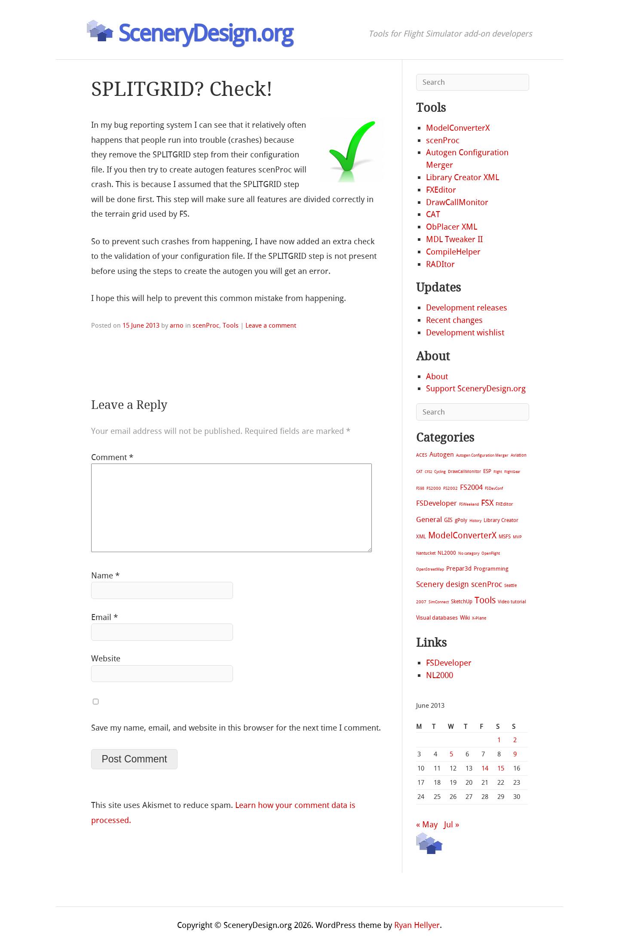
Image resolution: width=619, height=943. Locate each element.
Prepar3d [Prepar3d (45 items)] (459, 568)
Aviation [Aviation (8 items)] (519, 455)
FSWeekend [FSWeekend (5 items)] (469, 504)
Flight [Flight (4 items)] (497, 472)
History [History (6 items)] (475, 521)
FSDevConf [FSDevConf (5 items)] (494, 488)
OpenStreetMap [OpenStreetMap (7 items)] (430, 569)
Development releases (466, 308)
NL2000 (439, 675)
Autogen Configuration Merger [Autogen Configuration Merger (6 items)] (482, 455)
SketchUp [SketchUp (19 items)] (461, 602)
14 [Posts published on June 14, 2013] (484, 768)
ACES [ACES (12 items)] (421, 455)
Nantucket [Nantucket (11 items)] (425, 553)
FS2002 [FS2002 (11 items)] (450, 488)
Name (105, 576)
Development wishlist (465, 333)
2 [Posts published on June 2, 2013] (515, 740)
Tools (231, 325)
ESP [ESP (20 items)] (487, 471)
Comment (112, 457)
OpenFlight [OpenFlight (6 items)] (490, 553)
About (437, 376)
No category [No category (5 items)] (468, 553)
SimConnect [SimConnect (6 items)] (439, 602)
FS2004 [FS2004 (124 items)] (471, 487)
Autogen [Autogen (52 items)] (441, 454)
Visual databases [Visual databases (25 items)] (437, 617)
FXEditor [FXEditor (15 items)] (504, 504)
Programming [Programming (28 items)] (491, 568)
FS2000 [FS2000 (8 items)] (433, 488)
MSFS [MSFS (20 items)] (505, 537)
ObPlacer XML (451, 227)
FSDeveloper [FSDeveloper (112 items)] (436, 503)
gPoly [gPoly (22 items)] (461, 520)
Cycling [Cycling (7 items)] (440, 471)
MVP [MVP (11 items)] (517, 537)
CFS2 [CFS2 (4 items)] (428, 472)
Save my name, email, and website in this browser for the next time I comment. (236, 728)
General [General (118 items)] (429, 519)
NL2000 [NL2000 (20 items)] (447, 553)
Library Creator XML (462, 177)
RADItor (440, 264)
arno (177, 325)
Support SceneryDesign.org (476, 388)
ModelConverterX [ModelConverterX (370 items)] (462, 535)
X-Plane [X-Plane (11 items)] (479, 618)
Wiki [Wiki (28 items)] (465, 617)
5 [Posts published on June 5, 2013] (451, 754)
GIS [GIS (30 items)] (448, 520)
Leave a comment (270, 325)
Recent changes (454, 320)
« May (427, 824)
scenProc (206, 325)
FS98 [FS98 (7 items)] (420, 488)
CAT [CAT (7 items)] (419, 471)
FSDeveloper (449, 663)
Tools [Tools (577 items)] (485, 600)
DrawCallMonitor (457, 202)
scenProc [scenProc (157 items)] (486, 584)
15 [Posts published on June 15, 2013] (500, 768)
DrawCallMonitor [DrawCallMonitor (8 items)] (464, 471)
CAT (433, 214)
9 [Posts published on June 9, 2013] (515, 754)
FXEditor (441, 190)
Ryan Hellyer (417, 925)
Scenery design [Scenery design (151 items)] (442, 584)
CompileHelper (453, 252)
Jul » (451, 824)
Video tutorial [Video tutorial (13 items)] (512, 602)
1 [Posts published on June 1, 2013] (499, 740)
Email (104, 617)
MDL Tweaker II (454, 239)
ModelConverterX (458, 128)
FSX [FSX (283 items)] (487, 503)
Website (105, 658)
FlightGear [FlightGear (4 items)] (512, 472)
